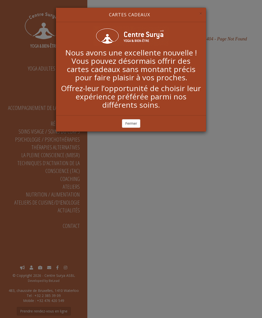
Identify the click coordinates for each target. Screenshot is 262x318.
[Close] (200, 13)
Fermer (131, 123)
